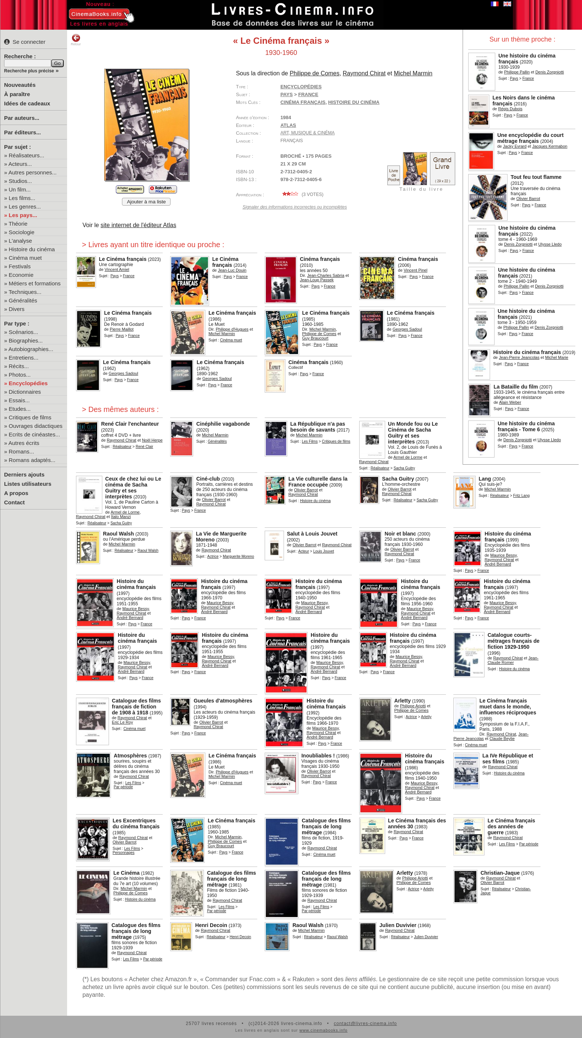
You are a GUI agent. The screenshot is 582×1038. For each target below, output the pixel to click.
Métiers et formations (35, 283)
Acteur (303, 551)
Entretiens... (24, 357)
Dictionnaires (25, 392)
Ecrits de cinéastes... (34, 434)
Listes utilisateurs (28, 484)
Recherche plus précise (29, 70)
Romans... (21, 451)
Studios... (20, 181)
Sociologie (21, 232)
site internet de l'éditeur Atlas (138, 225)
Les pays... (23, 215)
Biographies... (26, 340)
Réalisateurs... (26, 155)
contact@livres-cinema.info (365, 1023)
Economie (21, 275)
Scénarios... (23, 332)
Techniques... (25, 292)
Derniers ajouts (24, 474)
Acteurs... (20, 164)
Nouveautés (20, 85)
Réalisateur (122, 447)
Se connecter (24, 42)
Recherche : (20, 56)
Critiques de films (30, 417)
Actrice (213, 556)
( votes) (301, 194)
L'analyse (20, 241)
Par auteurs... (21, 118)
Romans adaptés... (32, 460)
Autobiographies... (31, 349)
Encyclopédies (28, 383)
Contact (14, 502)
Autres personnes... (33, 172)
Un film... (20, 189)
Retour (76, 39)
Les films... (22, 198)
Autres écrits (24, 443)
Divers (17, 309)
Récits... (19, 366)
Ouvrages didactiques (36, 426)
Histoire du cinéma (32, 249)
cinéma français (302, 102)
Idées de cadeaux (27, 103)
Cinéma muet (25, 258)
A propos (16, 493)
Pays (514, 78)
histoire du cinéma (353, 102)
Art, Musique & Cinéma (307, 132)
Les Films (310, 441)
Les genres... (25, 206)
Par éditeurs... (22, 132)
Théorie (18, 223)
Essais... (19, 400)
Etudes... (20, 409)
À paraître (17, 94)
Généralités (23, 300)
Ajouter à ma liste (146, 201)
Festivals (20, 266)
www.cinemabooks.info (324, 1030)
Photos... (20, 374)
